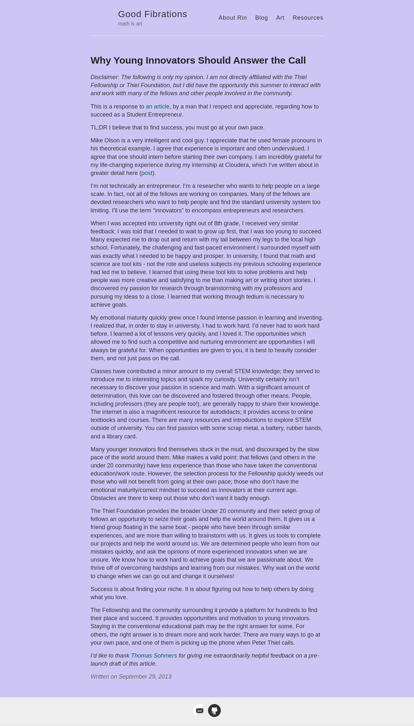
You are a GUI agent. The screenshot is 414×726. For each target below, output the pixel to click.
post (146, 173)
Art (280, 18)
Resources (308, 18)
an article (157, 106)
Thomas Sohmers (154, 655)
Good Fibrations (152, 14)
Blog (261, 18)
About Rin (233, 18)
